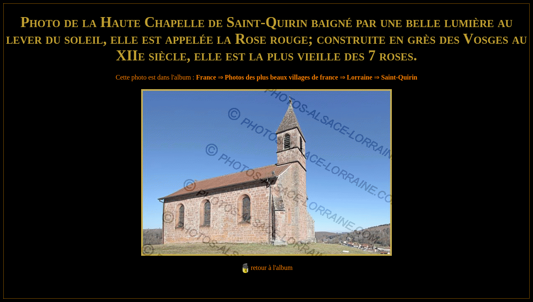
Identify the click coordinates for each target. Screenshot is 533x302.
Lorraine (359, 77)
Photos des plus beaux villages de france (281, 77)
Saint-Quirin (399, 77)
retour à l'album (272, 267)
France (206, 77)
